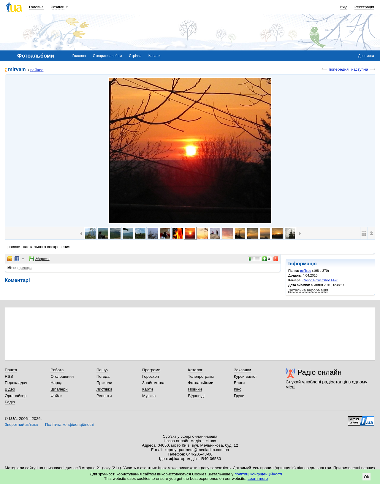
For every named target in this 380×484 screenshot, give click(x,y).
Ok (366, 477)
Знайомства (153, 382)
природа (25, 267)
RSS (9, 376)
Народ (56, 382)
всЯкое (36, 70)
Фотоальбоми (200, 382)
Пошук (102, 370)
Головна (36, 7)
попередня (339, 69)
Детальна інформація (308, 290)
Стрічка (135, 56)
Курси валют (245, 376)
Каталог (195, 370)
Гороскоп (150, 376)
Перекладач (16, 382)
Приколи (104, 382)
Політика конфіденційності (69, 424)
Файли (56, 395)
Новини (195, 389)
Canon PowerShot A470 (320, 280)
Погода (103, 376)
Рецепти (104, 395)
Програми (151, 370)
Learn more (258, 478)
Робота (57, 370)
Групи (239, 395)
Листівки (104, 389)
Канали (154, 56)
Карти (147, 389)
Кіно (238, 389)
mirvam (17, 69)
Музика (149, 395)
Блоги (239, 382)
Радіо (10, 402)
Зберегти (39, 258)
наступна (359, 69)
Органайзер (15, 395)
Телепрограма (201, 376)
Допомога (366, 56)
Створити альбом (107, 56)
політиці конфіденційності (258, 474)
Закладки (242, 370)
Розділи (57, 7)
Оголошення (62, 376)
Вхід (344, 7)
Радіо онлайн (319, 372)
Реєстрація (364, 7)
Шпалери (58, 389)
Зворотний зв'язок (21, 424)
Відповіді (196, 395)
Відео (10, 389)
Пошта (11, 370)
